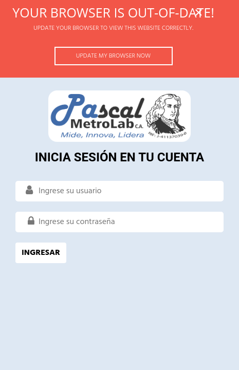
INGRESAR (41, 253)
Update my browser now (113, 56)
